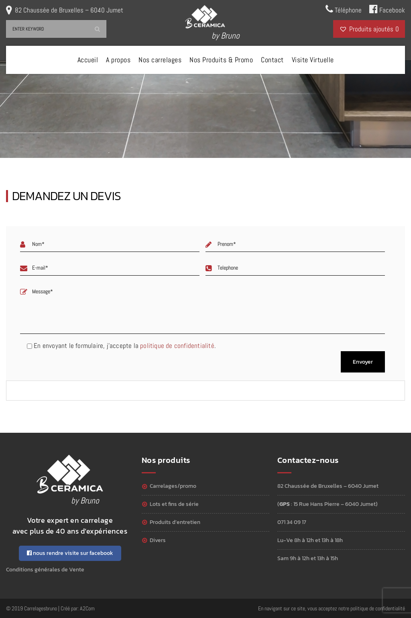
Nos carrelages (159, 59)
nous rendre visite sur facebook (70, 553)
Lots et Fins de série (174, 504)
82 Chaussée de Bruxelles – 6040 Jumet (69, 10)
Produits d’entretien (175, 522)
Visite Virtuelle (313, 59)
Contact (272, 59)
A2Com (87, 608)
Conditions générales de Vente (45, 569)
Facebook (387, 9)
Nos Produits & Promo (221, 59)
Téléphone (344, 9)
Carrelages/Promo (173, 486)
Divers (158, 540)
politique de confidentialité (177, 345)
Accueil (87, 59)
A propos (118, 59)
